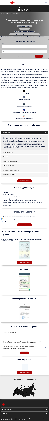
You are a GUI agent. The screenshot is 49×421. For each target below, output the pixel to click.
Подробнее (24, 352)
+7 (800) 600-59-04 (25, 7)
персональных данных (30, 56)
